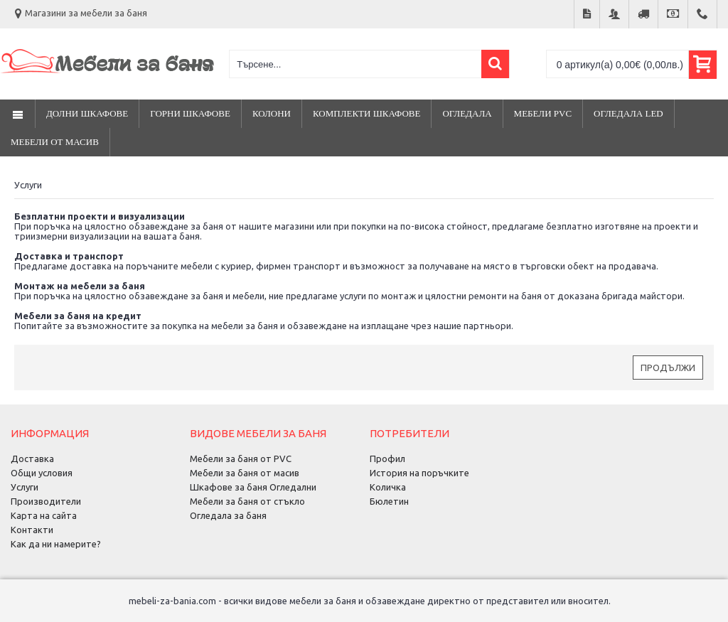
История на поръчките (419, 473)
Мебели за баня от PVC (240, 458)
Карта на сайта (44, 515)
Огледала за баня (228, 515)
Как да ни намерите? (56, 544)
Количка (388, 487)
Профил (387, 458)
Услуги (24, 487)
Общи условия (42, 473)
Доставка (32, 458)
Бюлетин (389, 501)
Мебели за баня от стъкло (247, 501)
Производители (46, 501)
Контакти (32, 530)
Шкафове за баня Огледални (253, 487)
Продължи (668, 367)
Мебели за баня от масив (244, 473)
